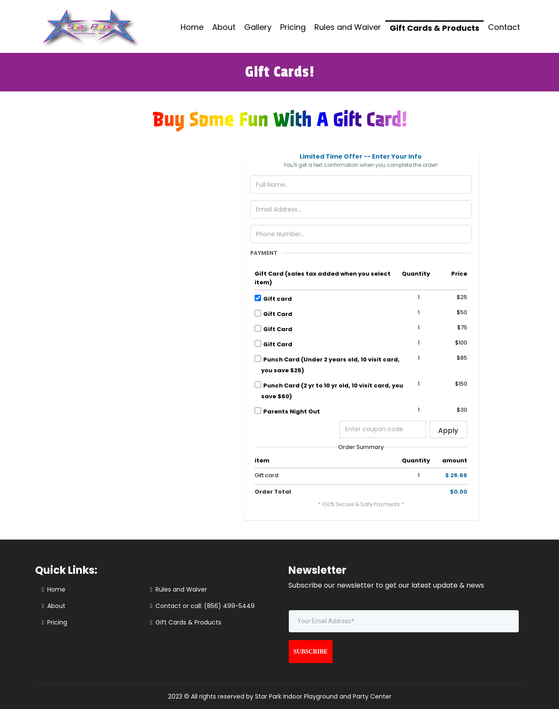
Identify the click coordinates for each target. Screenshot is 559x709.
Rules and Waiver (347, 27)
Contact (504, 27)
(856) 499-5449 (229, 606)
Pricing (293, 27)
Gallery (257, 27)
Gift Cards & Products (434, 28)
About (224, 27)
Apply (448, 431)
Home (192, 27)
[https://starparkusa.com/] (89, 26)
